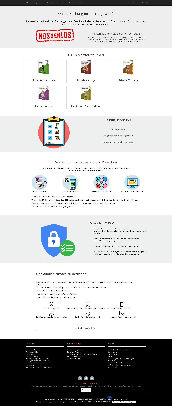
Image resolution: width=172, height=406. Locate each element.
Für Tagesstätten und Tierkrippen (37, 361)
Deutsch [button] (134, 3)
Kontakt (67, 3)
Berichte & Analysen (74, 352)
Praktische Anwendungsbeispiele (119, 363)
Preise (59, 3)
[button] (145, 2)
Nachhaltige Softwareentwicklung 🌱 (121, 358)
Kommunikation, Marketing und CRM (39, 367)
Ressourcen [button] (77, 3)
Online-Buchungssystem (75, 350)
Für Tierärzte (30, 365)
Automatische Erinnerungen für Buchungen (82, 354)
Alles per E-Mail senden (75, 356)
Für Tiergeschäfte (32, 352)
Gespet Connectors (74, 358)
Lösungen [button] (35, 3)
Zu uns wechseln (114, 354)
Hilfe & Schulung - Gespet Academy (120, 365)
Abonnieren (86, 390)
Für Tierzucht (30, 354)
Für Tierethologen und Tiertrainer (37, 358)
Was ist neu (112, 361)
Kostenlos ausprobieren (86, 328)
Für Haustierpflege (32, 356)
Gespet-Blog (112, 367)
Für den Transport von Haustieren (38, 363)
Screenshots (112, 352)
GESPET (26, 2)
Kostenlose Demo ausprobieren (119, 350)
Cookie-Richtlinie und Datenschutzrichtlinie (95, 402)
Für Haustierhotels (32, 350)
